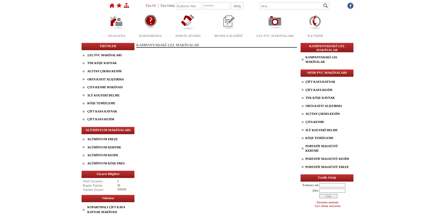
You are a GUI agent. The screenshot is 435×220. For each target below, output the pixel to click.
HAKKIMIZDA (150, 35)
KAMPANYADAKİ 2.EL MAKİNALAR (321, 60)
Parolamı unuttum (328, 202)
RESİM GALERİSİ (228, 35)
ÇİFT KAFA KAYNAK (102, 111)
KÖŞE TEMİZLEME (101, 103)
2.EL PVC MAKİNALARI (275, 35)
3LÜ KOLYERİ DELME (103, 95)
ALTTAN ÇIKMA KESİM (104, 71)
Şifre (315, 190)
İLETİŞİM (315, 35)
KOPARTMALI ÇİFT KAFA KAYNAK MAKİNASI (106, 209)
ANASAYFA (116, 35)
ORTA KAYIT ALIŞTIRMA (105, 79)
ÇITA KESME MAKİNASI (105, 87)
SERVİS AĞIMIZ (188, 35)
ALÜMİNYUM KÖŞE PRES (106, 163)
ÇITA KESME (314, 122)
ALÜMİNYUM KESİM (102, 155)
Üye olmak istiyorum (327, 206)
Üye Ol (151, 5)
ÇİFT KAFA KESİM (100, 119)
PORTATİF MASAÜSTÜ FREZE (327, 167)
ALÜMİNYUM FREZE (102, 139)
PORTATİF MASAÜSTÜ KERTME (321, 148)
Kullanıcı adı (310, 185)
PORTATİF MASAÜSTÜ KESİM (327, 158)
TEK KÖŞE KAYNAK (102, 63)
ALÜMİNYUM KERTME (104, 147)
